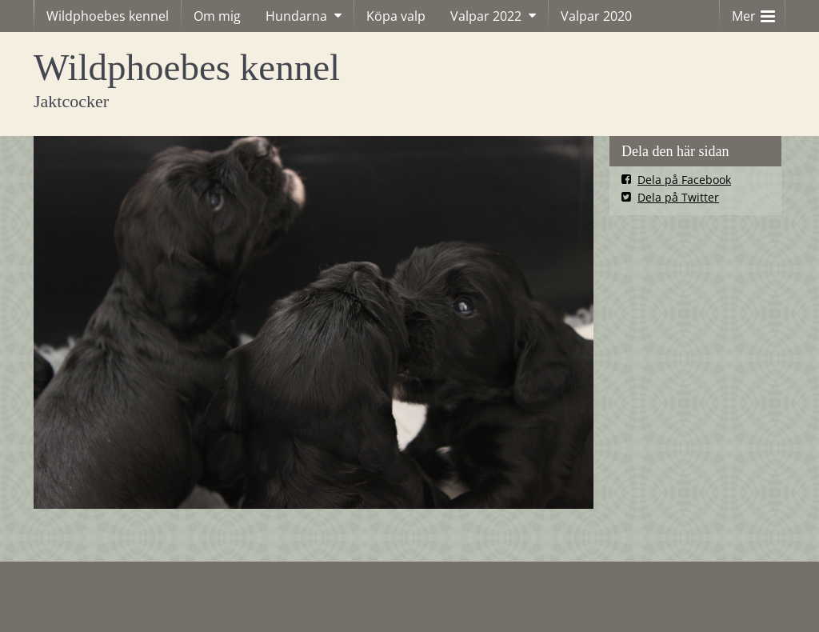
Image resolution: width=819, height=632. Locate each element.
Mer (753, 12)
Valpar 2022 (485, 16)
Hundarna (296, 16)
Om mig (217, 16)
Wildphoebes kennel (107, 16)
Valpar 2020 (596, 16)
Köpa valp (395, 16)
